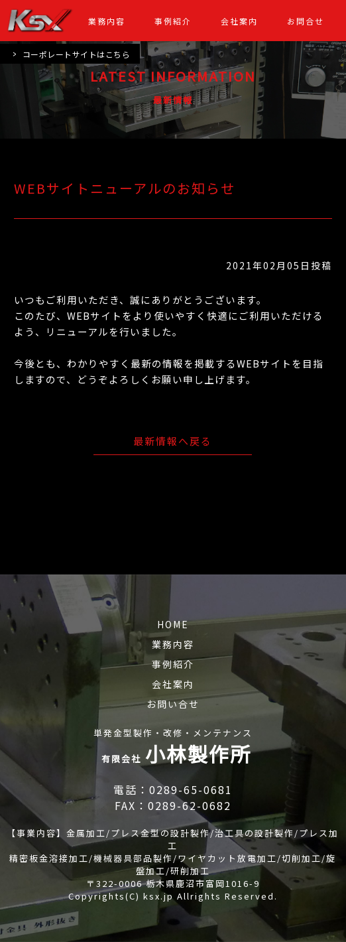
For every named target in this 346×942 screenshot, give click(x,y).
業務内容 (106, 21)
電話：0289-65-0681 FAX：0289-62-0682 (176, 797)
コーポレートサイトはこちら (71, 53)
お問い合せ (173, 703)
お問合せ (305, 21)
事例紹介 (173, 21)
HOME (173, 624)
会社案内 (239, 21)
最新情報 (173, 100)
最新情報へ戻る (172, 441)
